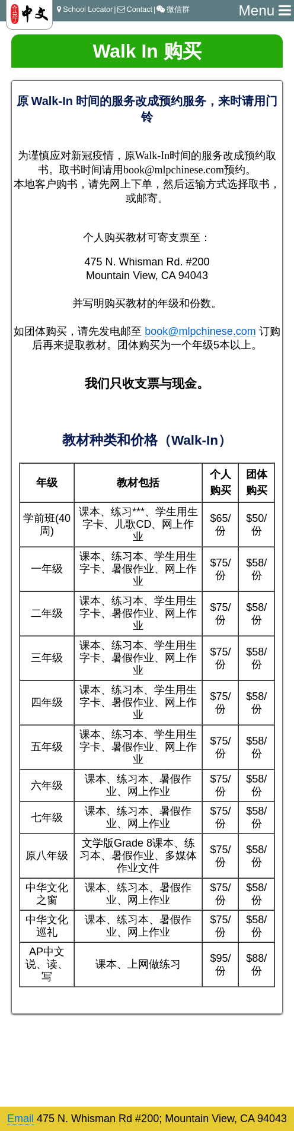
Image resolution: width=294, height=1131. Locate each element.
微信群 (173, 9)
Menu (264, 10)
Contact (134, 9)
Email (20, 1118)
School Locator (85, 9)
